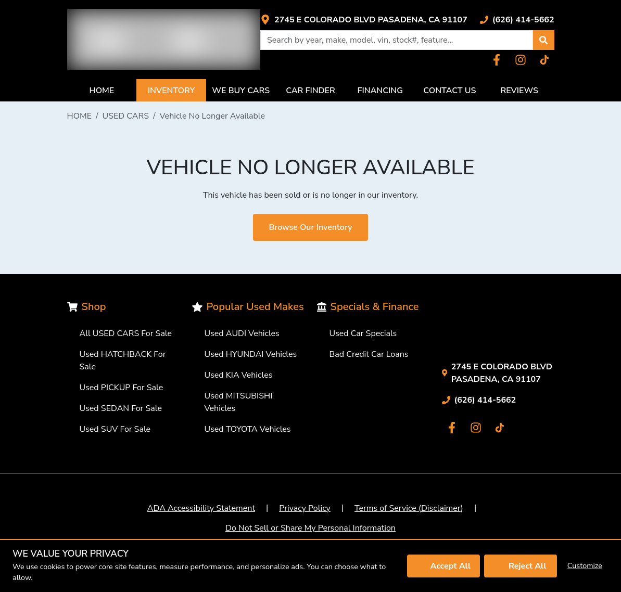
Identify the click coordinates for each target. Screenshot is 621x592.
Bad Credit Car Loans (369, 354)
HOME (101, 90)
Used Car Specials (363, 333)
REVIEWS (519, 90)
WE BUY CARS (241, 90)
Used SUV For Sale (115, 429)
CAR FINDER (310, 90)
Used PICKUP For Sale (121, 387)
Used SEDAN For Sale (121, 408)
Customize (584, 565)
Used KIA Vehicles (239, 375)
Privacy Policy (305, 508)
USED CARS (126, 116)
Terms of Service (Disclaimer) (408, 508)
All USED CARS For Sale (126, 333)
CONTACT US (449, 90)
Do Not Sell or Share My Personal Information (310, 528)
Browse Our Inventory (310, 227)
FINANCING (380, 90)
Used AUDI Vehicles (242, 333)
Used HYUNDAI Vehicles (251, 354)
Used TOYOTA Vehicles (248, 429)
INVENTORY (171, 90)
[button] (543, 40)
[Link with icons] (363, 20)
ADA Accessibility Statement (201, 508)
